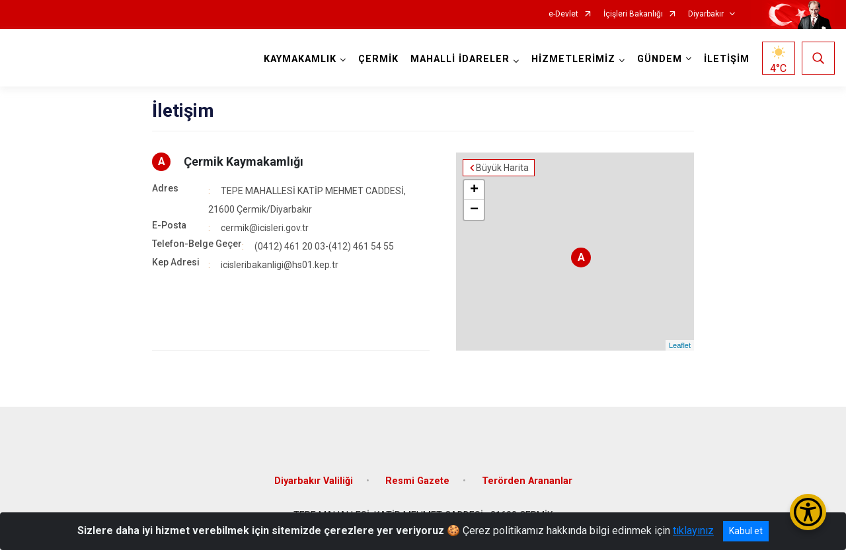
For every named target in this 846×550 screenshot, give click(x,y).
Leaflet (680, 345)
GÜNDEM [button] (659, 59)
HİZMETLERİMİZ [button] (573, 59)
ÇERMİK (378, 59)
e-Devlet (563, 14)
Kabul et (746, 531)
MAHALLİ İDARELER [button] (460, 59)
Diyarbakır (706, 14)
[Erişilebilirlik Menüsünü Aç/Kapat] (808, 512)
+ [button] (474, 190)
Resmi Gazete (417, 481)
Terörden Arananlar (527, 481)
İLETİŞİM (727, 59)
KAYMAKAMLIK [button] (300, 59)
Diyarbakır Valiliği (313, 481)
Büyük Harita (502, 167)
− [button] (474, 210)
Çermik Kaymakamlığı (243, 161)
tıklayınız (693, 530)
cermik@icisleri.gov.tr (265, 228)
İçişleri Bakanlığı (633, 14)
